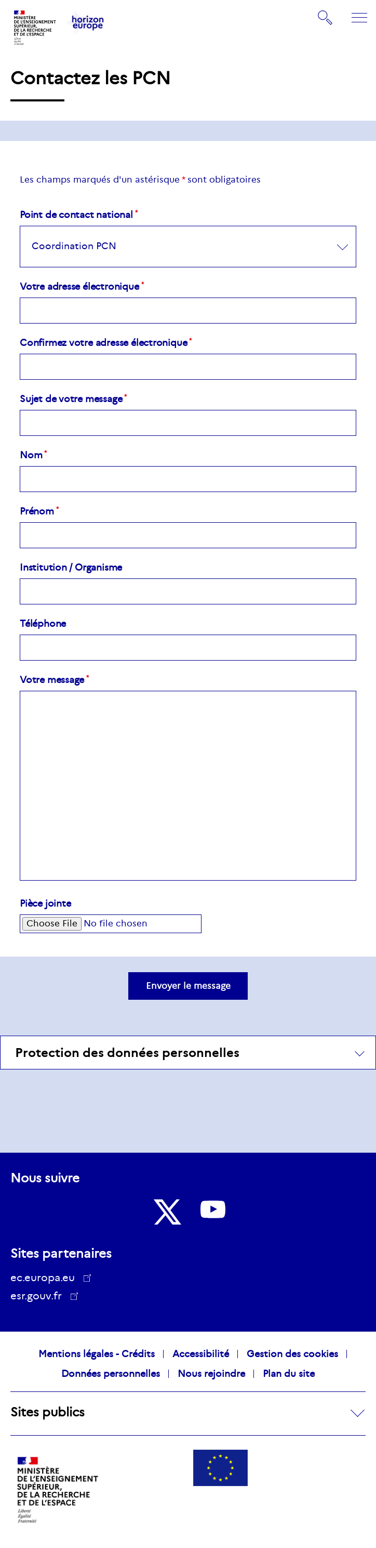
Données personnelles (110, 1373)
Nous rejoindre (211, 1373)
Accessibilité (200, 1354)
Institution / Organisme (71, 567)
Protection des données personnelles (127, 1052)
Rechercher (325, 17)
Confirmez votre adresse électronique (103, 343)
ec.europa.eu (46, 1277)
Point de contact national (76, 215)
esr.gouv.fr (39, 1297)
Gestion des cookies (292, 1354)
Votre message (52, 680)
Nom (31, 455)
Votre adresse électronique (79, 286)
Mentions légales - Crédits (96, 1354)
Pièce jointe (45, 903)
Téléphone (43, 623)
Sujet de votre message (71, 399)
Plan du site (289, 1373)
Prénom (37, 511)
